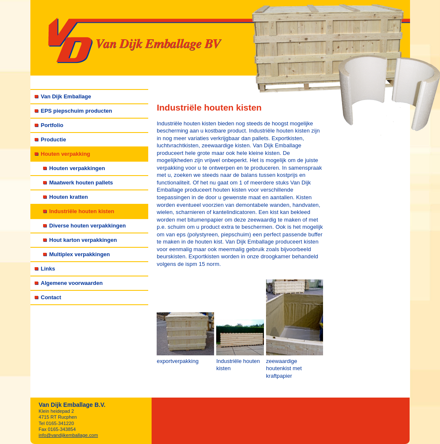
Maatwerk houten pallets (81, 182)
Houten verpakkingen (77, 168)
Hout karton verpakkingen (83, 240)
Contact (51, 297)
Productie (53, 139)
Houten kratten (68, 197)
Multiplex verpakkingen (79, 254)
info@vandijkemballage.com (68, 435)
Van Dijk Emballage (66, 96)
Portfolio (52, 125)
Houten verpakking (65, 154)
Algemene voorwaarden (72, 283)
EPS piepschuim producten (76, 111)
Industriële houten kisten (81, 211)
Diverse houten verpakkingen (87, 225)
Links (48, 268)
